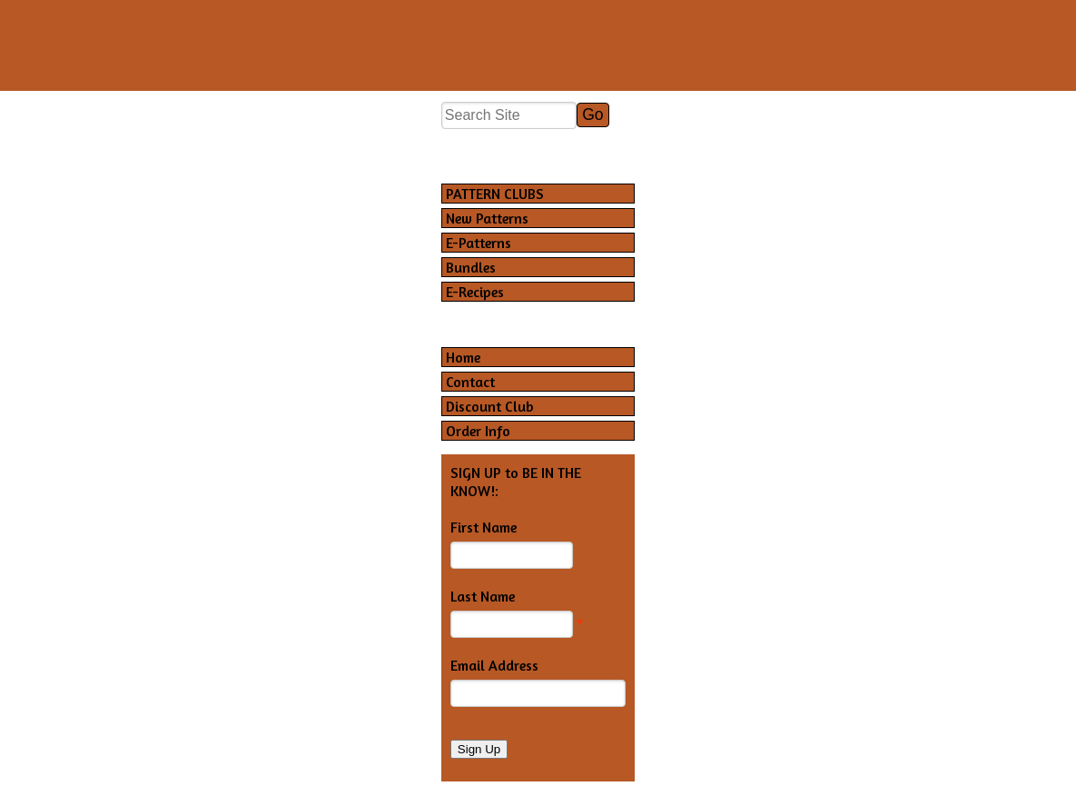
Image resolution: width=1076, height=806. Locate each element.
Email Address (494, 665)
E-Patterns (478, 243)
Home (463, 357)
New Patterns (487, 218)
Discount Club (490, 406)
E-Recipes (475, 292)
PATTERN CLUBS (495, 193)
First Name (483, 527)
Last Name (482, 596)
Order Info (478, 431)
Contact (470, 382)
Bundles (471, 267)
